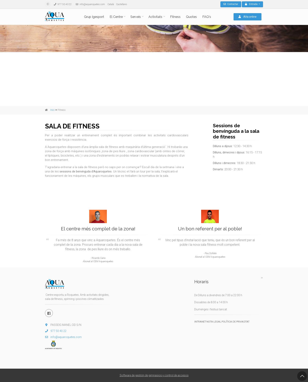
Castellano (121, 4)
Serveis (135, 17)
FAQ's (206, 17)
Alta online (247, 16)
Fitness (175, 17)
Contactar (231, 4)
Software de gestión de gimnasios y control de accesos (154, 375)
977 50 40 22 (62, 4)
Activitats (155, 17)
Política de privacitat (235, 321)
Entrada (251, 4)
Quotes (191, 17)
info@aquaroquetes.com (89, 4)
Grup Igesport (94, 17)
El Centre (116, 17)
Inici (52, 110)
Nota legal (213, 321)
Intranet (200, 321)
